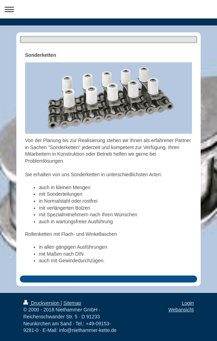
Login (188, 303)
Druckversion (42, 303)
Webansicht (181, 309)
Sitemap (72, 303)
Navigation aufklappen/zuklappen (108, 9)
